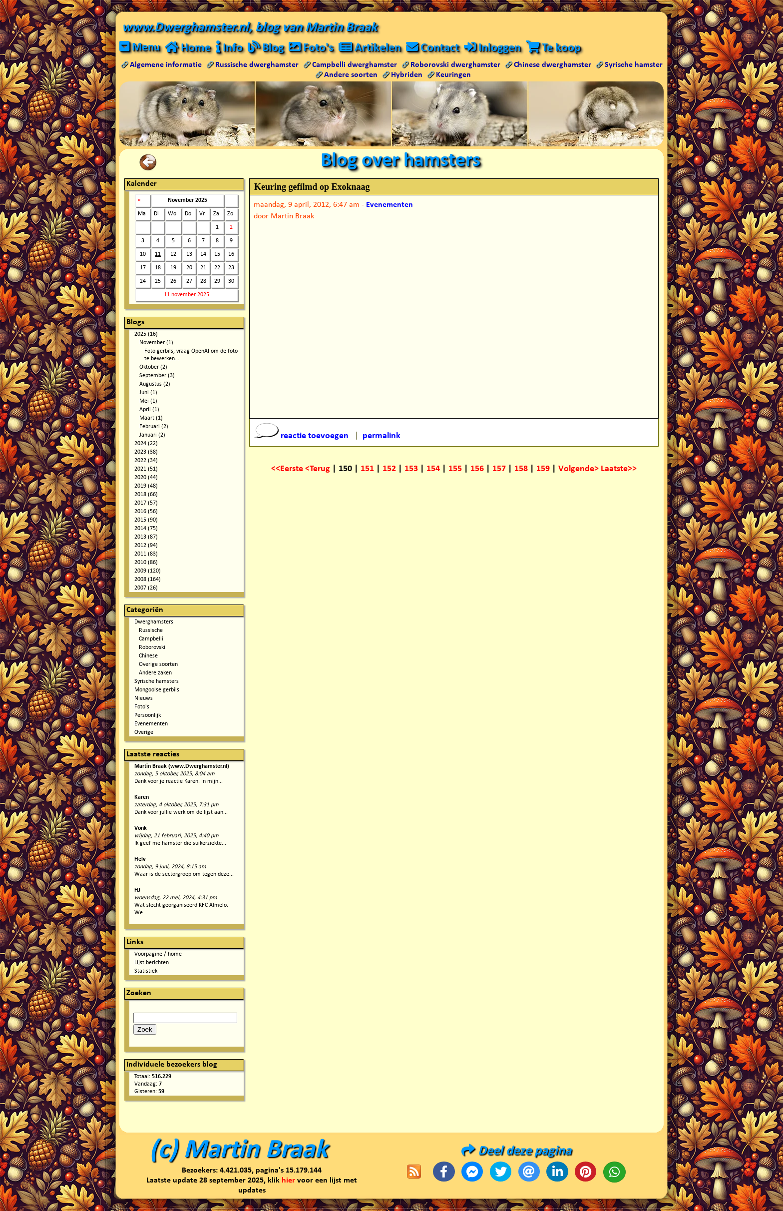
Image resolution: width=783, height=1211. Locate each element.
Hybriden (406, 75)
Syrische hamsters (156, 682)
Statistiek (145, 972)
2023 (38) (146, 453)
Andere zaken (155, 673)
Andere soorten (351, 75)
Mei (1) (148, 402)
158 (521, 469)
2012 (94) (146, 546)
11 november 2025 (186, 295)
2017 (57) (146, 504)
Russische (151, 631)
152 (389, 469)
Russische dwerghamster (257, 65)
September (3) (157, 376)
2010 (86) (146, 563)
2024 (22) (146, 444)
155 (455, 469)
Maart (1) (151, 419)
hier (288, 1181)
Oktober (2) (153, 368)
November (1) (156, 343)
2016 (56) (146, 512)
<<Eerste (288, 469)
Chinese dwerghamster (552, 65)
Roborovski (152, 648)
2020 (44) (146, 478)
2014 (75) (146, 529)
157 (499, 469)
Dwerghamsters (153, 622)
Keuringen (453, 75)
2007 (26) (146, 589)
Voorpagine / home (158, 955)
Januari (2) (152, 436)
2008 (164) (147, 580)
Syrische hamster (634, 65)
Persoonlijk (147, 716)
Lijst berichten (151, 963)
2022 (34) (146, 461)
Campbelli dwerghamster (354, 65)
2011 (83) (146, 555)
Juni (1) (148, 393)
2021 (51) (146, 470)
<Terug (318, 469)
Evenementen (151, 724)
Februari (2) (153, 427)
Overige (143, 733)
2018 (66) (146, 495)
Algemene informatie (166, 65)
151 (367, 469)
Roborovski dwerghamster (455, 65)
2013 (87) (146, 538)
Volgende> (579, 469)
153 (411, 469)
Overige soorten (158, 665)
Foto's (141, 707)
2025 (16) (146, 335)
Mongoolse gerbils (156, 690)
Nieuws (143, 699)
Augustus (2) (154, 385)
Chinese (148, 656)
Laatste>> (619, 469)
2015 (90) (146, 521)
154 (433, 469)
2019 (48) (146, 487)
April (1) (149, 410)
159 (543, 469)
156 (477, 469)
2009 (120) (147, 572)
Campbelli (151, 639)
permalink (381, 436)
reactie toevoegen (302, 436)
